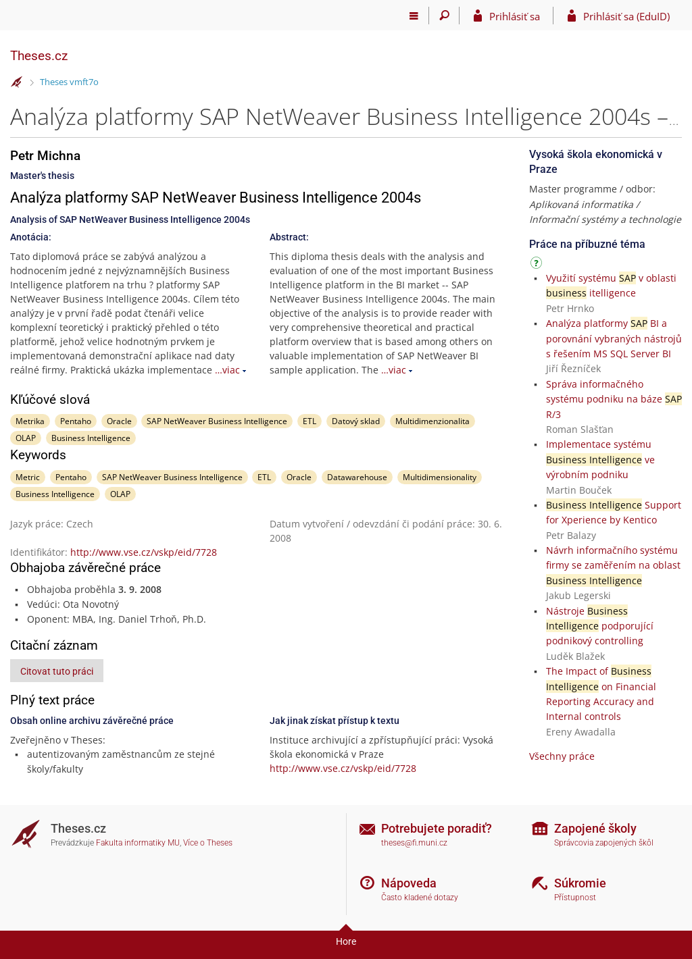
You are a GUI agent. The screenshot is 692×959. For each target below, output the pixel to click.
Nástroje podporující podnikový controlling (599, 626)
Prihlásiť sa (514, 16)
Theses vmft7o (69, 82)
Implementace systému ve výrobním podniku (600, 459)
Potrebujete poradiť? (436, 828)
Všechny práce (562, 756)
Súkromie (580, 883)
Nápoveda (409, 883)
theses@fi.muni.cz (414, 843)
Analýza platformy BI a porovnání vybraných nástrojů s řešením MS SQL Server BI (614, 338)
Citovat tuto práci (56, 671)
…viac (227, 369)
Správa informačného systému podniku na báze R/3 (614, 399)
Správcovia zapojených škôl (603, 843)
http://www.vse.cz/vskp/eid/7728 (143, 552)
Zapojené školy (595, 828)
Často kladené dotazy (419, 897)
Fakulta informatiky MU (138, 843)
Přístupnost (575, 897)
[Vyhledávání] (444, 15)
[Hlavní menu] (414, 15)
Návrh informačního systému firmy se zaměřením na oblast (613, 565)
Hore (346, 941)
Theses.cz (39, 55)
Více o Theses (207, 843)
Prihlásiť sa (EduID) (626, 16)
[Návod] (537, 265)
